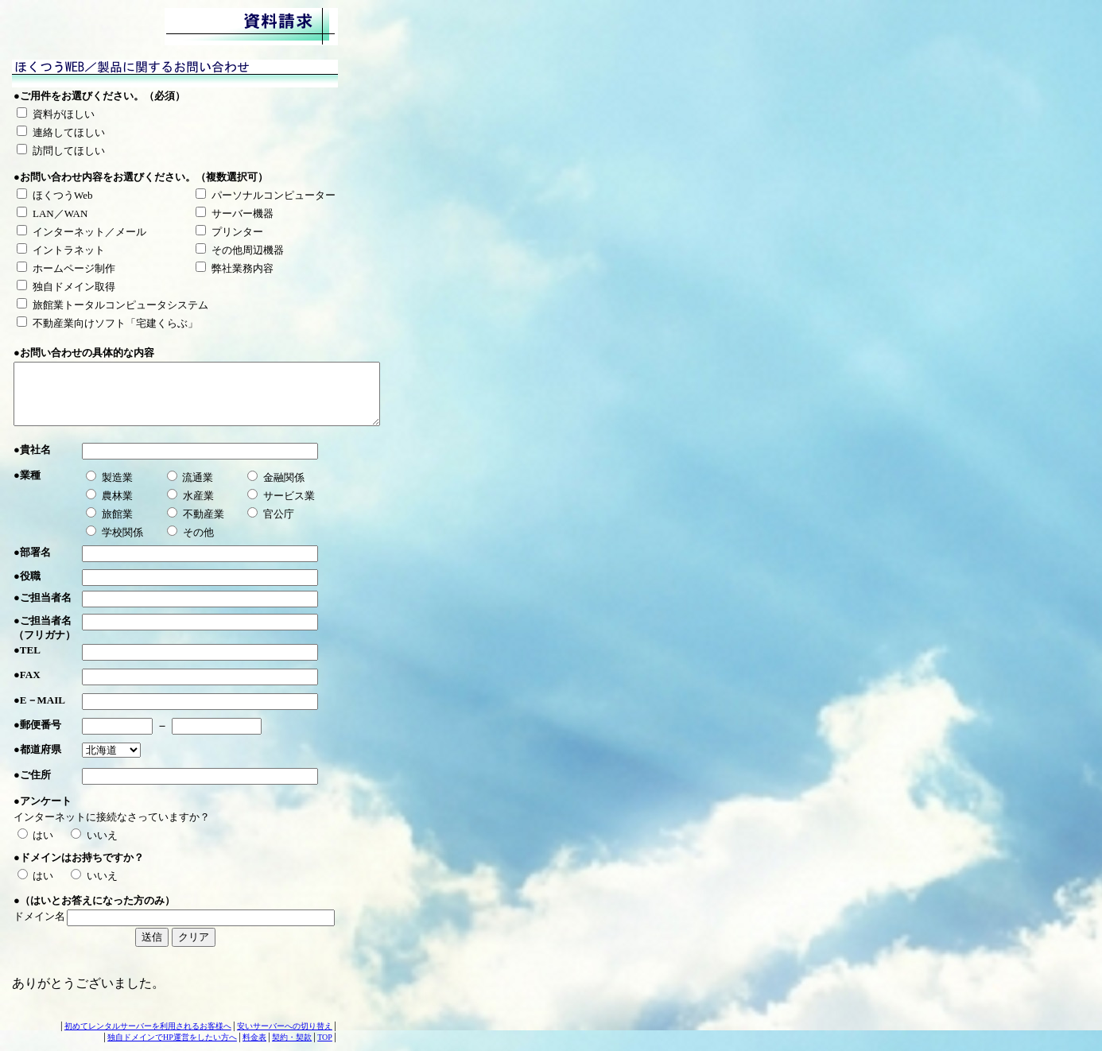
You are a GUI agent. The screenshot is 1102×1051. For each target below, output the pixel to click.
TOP (324, 1037)
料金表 (254, 1037)
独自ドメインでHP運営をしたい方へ (172, 1037)
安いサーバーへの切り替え (284, 1026)
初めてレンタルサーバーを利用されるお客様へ (147, 1026)
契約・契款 (292, 1037)
